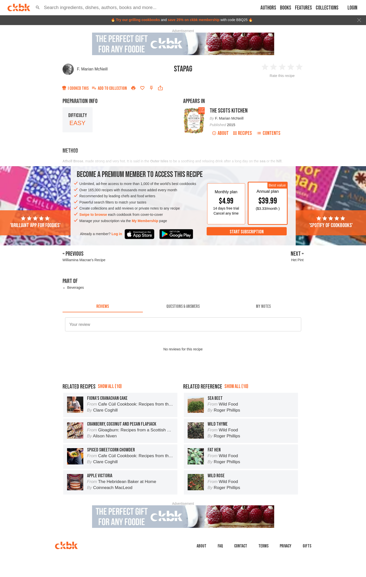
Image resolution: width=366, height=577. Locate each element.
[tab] (103, 306)
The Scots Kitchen (229, 110)
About (220, 133)
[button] (37, 7)
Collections (327, 8)
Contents (268, 133)
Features (303, 8)
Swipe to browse (93, 215)
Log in (117, 234)
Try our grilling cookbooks (138, 20)
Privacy (285, 546)
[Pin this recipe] (151, 87)
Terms (263, 546)
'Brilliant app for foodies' (35, 222)
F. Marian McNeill (92, 69)
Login (352, 8)
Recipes (242, 133)
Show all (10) (110, 386)
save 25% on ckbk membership (193, 20)
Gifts (307, 546)
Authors (268, 8)
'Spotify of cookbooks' (331, 222)
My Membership (145, 221)
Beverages (75, 287)
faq (220, 546)
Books (285, 8)
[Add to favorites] (142, 87)
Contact (240, 546)
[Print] (133, 87)
